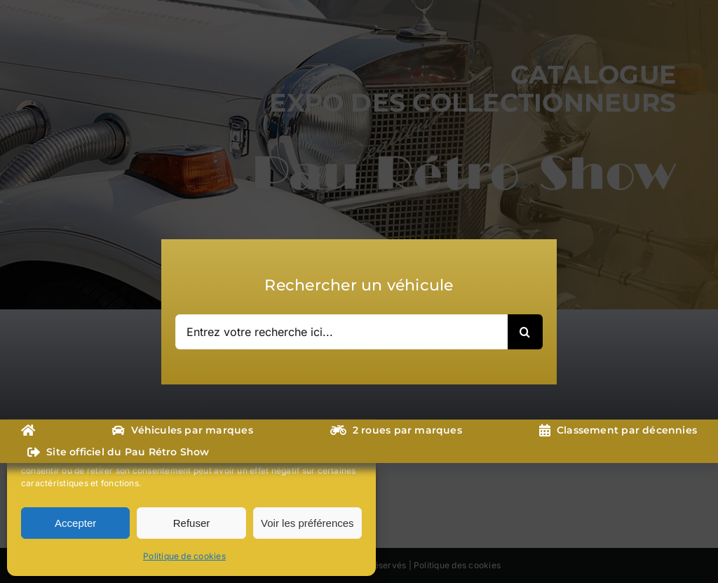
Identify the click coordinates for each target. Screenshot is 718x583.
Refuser (191, 523)
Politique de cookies (184, 556)
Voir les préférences (307, 523)
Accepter (75, 523)
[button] (355, 391)
